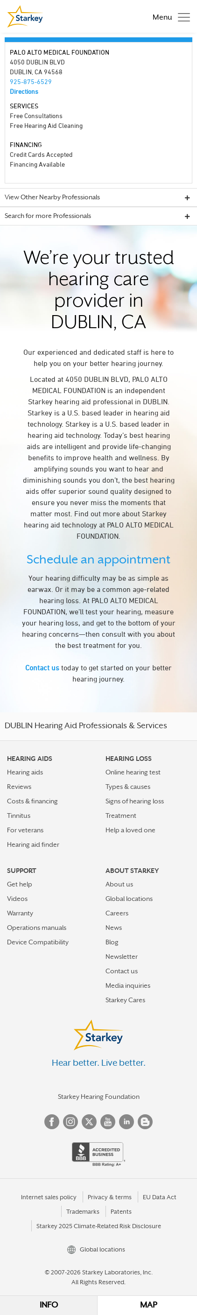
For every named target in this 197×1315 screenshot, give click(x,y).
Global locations (129, 898)
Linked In (126, 1121)
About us (119, 884)
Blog (112, 942)
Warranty (20, 913)
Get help (19, 884)
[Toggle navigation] (169, 16)
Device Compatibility (38, 942)
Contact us (42, 667)
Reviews (19, 786)
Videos (17, 898)
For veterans (25, 830)
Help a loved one (130, 830)
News (114, 927)
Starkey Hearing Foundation (99, 1096)
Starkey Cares (125, 1000)
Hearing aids (25, 772)
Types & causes (128, 786)
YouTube (107, 1121)
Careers (117, 913)
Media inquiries (128, 985)
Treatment (121, 815)
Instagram (70, 1121)
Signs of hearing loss (135, 801)
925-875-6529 (31, 81)
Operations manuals (36, 927)
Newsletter (122, 956)
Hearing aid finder (33, 844)
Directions (24, 91)
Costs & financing (32, 801)
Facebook (51, 1121)
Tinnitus (18, 815)
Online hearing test (133, 772)
